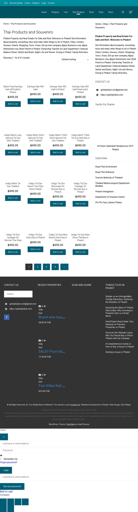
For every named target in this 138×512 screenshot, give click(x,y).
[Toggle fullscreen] (10, 501)
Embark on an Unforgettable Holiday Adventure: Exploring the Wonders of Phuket (119, 299)
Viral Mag (71, 424)
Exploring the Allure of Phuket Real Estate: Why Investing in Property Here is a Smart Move (119, 311)
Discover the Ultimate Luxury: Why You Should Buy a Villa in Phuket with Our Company (119, 335)
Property (55, 12)
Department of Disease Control (110, 197)
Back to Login (6, 491)
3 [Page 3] (46, 267)
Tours (101, 12)
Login (44, 3)
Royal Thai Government (106, 166)
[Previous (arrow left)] (3, 508)
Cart (6, 3)
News (110, 12)
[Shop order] (75, 59)
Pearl (91, 12)
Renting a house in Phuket (118, 352)
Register (35, 3)
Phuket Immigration (104, 191)
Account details (16, 3)
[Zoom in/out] (3, 501)
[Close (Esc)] (25, 501)
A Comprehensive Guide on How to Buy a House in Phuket (120, 345)
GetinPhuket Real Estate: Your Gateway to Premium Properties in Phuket (119, 324)
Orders (27, 3)
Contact (51, 3)
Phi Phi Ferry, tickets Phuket (108, 202)
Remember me (11, 459)
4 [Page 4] (55, 267)
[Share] (18, 501)
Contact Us (75, 405)
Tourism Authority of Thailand (109, 177)
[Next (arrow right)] (10, 508)
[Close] (4, 436)
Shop (105, 24)
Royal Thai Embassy (104, 172)
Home (44, 12)
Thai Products (78, 12)
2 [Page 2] (37, 267)
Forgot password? (8, 462)
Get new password (12, 486)
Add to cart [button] (13, 104)
